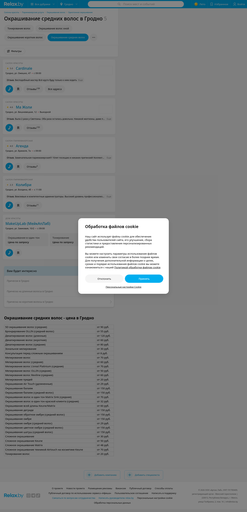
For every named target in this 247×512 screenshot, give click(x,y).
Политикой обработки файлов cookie (137, 267)
